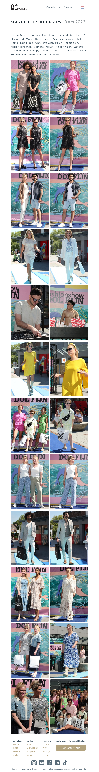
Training (46, 751)
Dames (16, 744)
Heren (15, 748)
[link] (84, 7)
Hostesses (30, 755)
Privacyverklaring (79, 769)
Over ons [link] (68, 7)
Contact (46, 755)
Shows (29, 744)
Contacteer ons (71, 748)
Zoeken (16, 755)
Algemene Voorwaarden (59, 769)
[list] (53, 6)
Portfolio (46, 744)
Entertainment (32, 748)
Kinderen (16, 751)
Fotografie (31, 751)
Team (45, 748)
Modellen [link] (51, 7)
